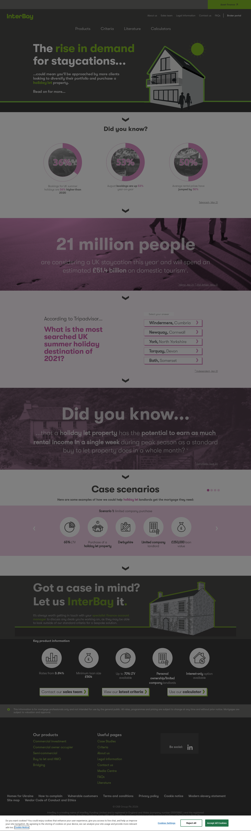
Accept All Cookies (217, 826)
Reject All (191, 826)
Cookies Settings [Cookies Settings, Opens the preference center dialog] (166, 826)
